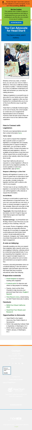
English (25, 292)
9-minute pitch (11, 283)
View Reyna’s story (13, 297)
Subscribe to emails (16, 379)
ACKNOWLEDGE (16, 22)
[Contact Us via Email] (22, 363)
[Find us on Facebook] (9, 363)
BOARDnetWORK (16, 405)
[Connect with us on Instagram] (19, 363)
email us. (23, 6)
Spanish (9, 294)
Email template (11, 278)
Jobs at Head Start (9, 382)
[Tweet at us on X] (12, 363)
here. (20, 133)
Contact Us (16, 377)
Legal (16, 426)
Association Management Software (16, 419)
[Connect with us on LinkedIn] (16, 363)
